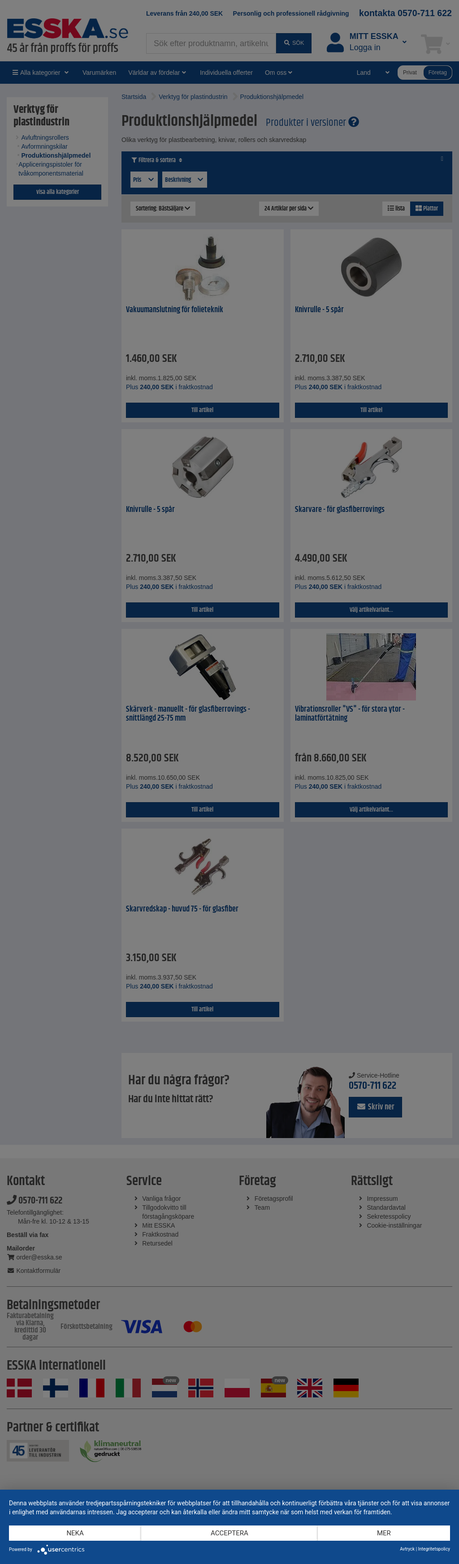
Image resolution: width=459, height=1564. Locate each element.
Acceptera (229, 1533)
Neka (74, 1533)
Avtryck (407, 1549)
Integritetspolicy (434, 1549)
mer (384, 1533)
